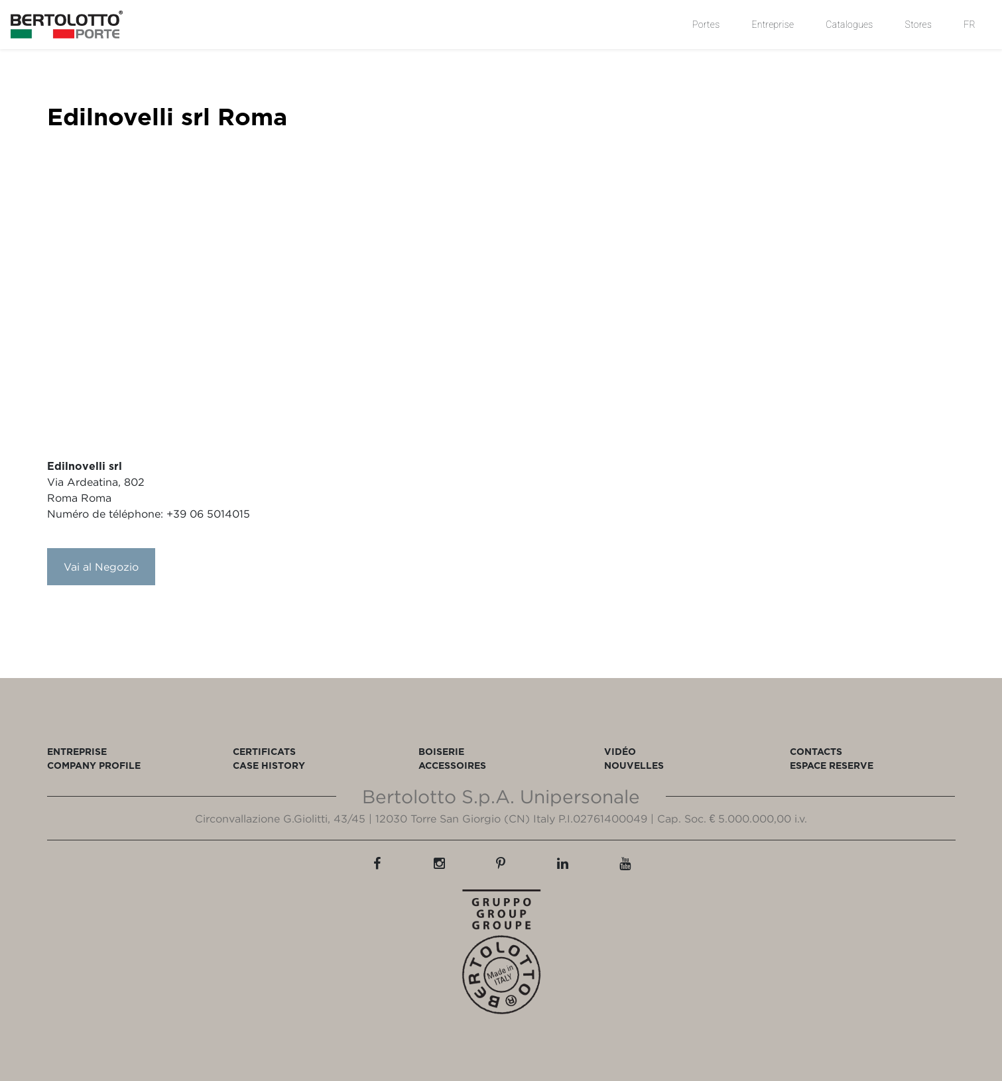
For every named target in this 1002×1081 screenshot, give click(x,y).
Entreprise (772, 24)
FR (969, 24)
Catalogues (849, 24)
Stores (918, 24)
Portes (706, 24)
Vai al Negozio (101, 567)
